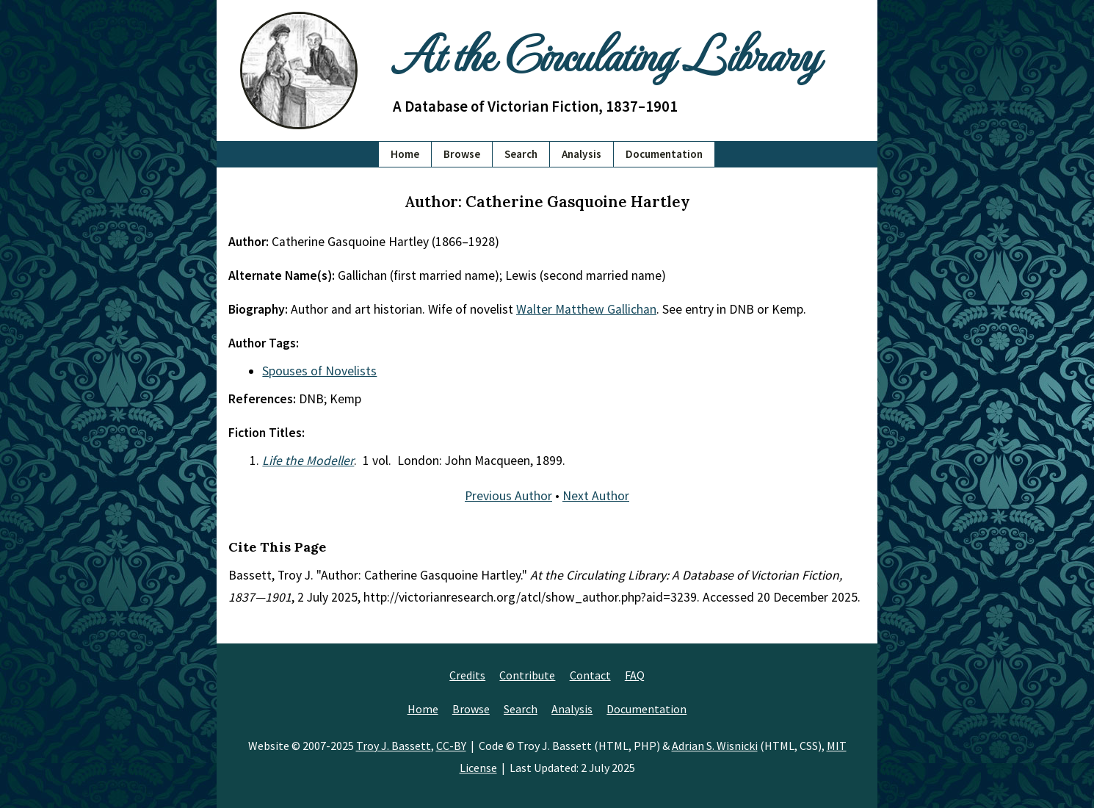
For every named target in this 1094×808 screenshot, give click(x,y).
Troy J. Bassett (393, 745)
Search (520, 154)
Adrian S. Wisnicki (715, 745)
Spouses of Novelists (319, 371)
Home (405, 154)
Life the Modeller (308, 460)
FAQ (635, 675)
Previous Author (508, 496)
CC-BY (451, 745)
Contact (590, 675)
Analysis (581, 154)
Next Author (595, 496)
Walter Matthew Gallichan (586, 309)
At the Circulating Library (606, 52)
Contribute (527, 675)
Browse (461, 154)
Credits (467, 675)
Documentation (664, 154)
